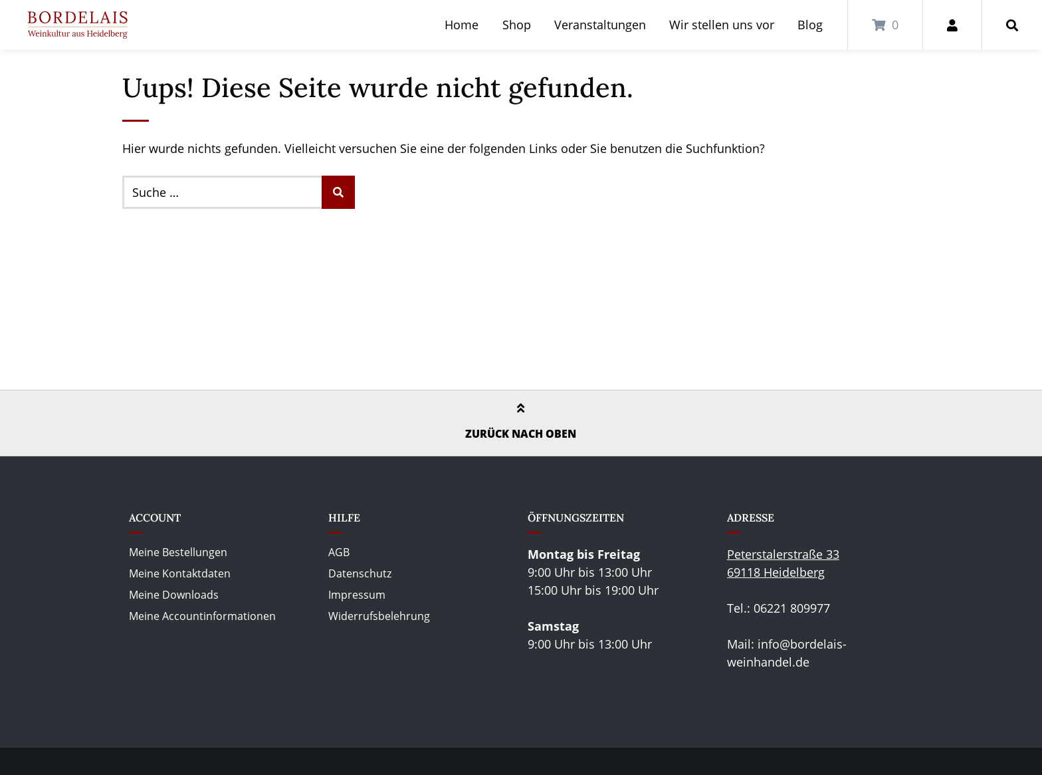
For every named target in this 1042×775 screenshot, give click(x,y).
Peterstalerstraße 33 (783, 554)
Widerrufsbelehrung (379, 616)
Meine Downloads (174, 594)
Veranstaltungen (600, 25)
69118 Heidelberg (776, 572)
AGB (339, 552)
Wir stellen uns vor (721, 25)
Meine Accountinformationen (202, 616)
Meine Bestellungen (178, 552)
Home (461, 25)
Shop (516, 25)
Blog (810, 25)
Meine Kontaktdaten (180, 573)
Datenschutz (359, 573)
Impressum (356, 594)
